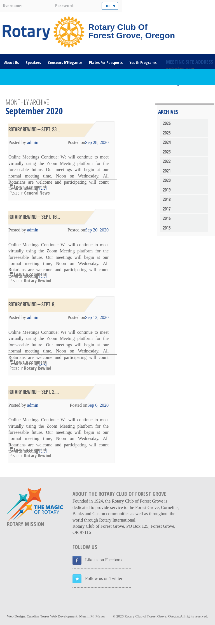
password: (64, 6)
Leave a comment (30, 187)
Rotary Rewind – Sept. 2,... (33, 392)
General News (37, 193)
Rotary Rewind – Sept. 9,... (33, 304)
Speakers (33, 62)
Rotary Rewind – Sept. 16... (34, 217)
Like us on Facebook (104, 559)
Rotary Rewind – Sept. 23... (34, 129)
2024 (166, 142)
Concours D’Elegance (65, 62)
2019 (166, 190)
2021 (166, 171)
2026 (166, 123)
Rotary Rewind (37, 281)
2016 (166, 218)
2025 (166, 133)
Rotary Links (14, 93)
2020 (166, 180)
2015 (166, 228)
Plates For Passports (106, 62)
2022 (166, 161)
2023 (166, 152)
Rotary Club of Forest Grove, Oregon (152, 616)
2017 (166, 209)
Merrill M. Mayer (92, 616)
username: (12, 6)
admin (32, 142)
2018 (166, 199)
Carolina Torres (38, 616)
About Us (11, 62)
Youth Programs (143, 62)
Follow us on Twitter (103, 578)
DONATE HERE (43, 93)
